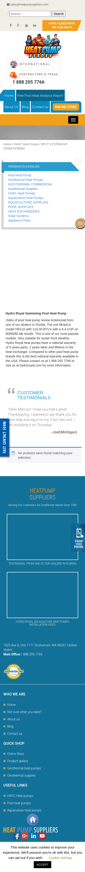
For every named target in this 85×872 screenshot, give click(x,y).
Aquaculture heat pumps (24, 810)
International (35, 64)
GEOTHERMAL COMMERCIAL (30, 184)
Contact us (40, 107)
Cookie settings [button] (60, 858)
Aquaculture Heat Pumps (26, 198)
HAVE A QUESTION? (62, 25)
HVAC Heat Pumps (26, 144)
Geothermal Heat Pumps (25, 180)
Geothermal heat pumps (24, 768)
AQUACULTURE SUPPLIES (28, 202)
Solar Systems (18, 216)
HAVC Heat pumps (20, 796)
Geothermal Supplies (23, 189)
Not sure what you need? (24, 712)
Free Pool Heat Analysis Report (40, 96)
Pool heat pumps (19, 803)
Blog (25, 107)
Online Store (66, 107)
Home (9, 96)
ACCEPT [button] (42, 864)
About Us (11, 107)
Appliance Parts (19, 220)
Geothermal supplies (21, 775)
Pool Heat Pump (19, 175)
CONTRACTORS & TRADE (38, 74)
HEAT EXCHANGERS (23, 211)
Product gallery (17, 761)
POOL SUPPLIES (20, 207)
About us (13, 719)
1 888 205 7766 (28, 82)
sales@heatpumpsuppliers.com (28, 4)
